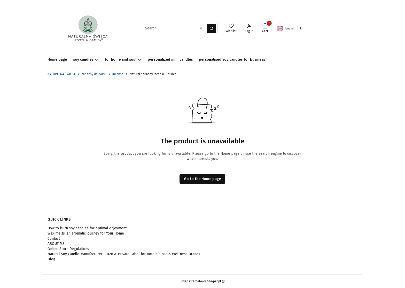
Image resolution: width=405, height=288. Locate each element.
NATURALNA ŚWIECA (61, 74)
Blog (51, 259)
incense (117, 74)
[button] (211, 28)
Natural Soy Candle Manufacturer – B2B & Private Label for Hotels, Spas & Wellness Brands (124, 254)
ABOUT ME (56, 244)
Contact (54, 238)
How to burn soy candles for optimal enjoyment (87, 228)
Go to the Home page (202, 179)
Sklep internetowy (201, 281)
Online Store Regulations (68, 249)
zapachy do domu (93, 74)
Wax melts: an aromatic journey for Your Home (86, 233)
